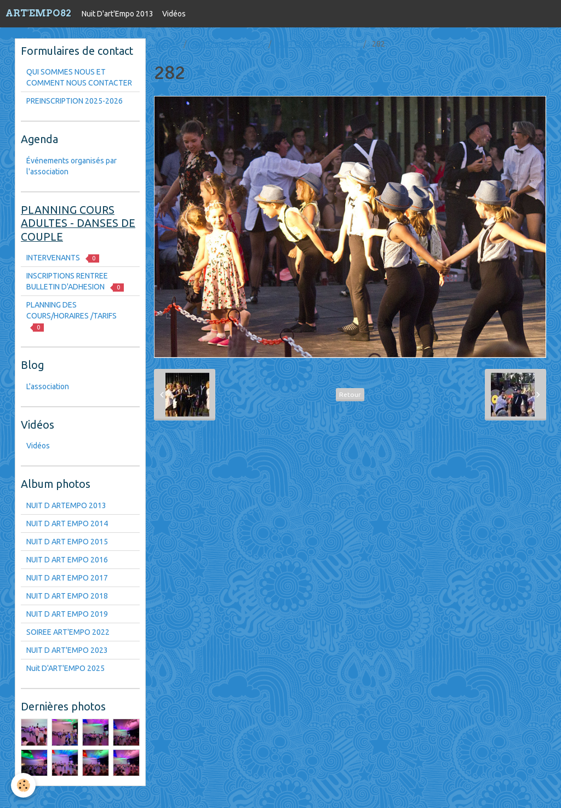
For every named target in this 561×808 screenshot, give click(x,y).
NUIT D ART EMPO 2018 (67, 595)
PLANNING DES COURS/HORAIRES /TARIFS (71, 316)
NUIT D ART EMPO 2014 (67, 523)
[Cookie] (23, 785)
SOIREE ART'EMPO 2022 (68, 632)
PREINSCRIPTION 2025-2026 (74, 100)
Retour (350, 394)
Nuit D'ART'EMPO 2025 (65, 668)
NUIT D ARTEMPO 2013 (66, 505)
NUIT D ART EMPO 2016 (67, 559)
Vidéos (174, 13)
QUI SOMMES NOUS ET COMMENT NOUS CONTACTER (79, 77)
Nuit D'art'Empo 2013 (117, 13)
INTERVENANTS (62, 258)
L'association (47, 386)
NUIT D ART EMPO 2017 (318, 43)
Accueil (166, 43)
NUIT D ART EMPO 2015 (67, 541)
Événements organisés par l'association (71, 166)
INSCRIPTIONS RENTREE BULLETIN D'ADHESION (75, 281)
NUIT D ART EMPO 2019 (67, 614)
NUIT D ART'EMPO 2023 (67, 650)
